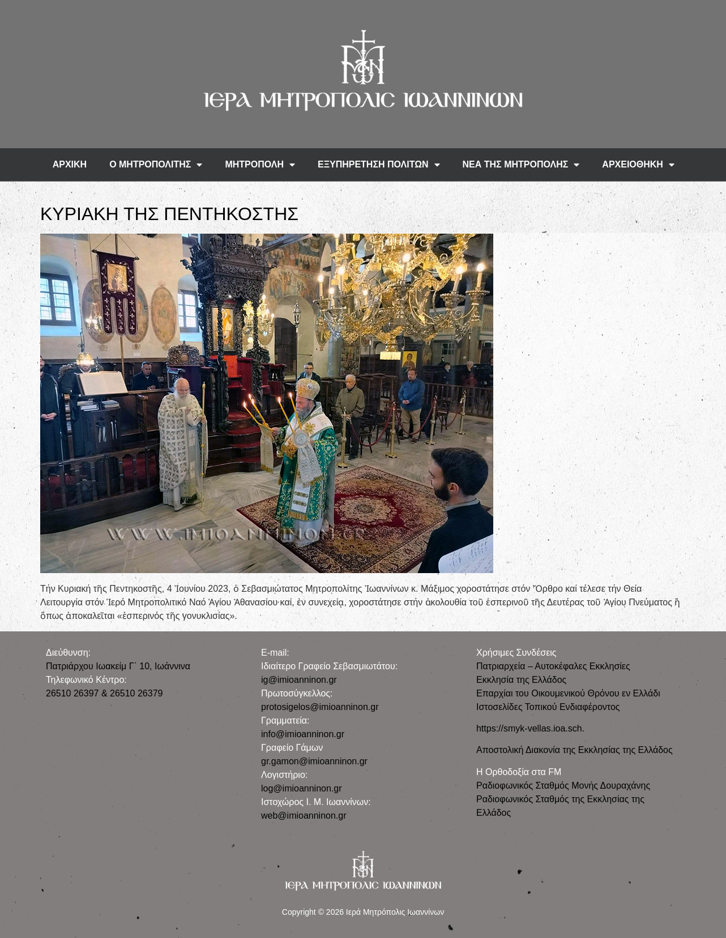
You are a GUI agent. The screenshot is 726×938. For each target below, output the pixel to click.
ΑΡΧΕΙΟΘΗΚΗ (638, 164)
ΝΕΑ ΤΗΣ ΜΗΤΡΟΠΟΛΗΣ (521, 164)
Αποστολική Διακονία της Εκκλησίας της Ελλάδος (574, 750)
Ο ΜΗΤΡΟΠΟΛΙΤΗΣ (155, 164)
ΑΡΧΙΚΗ (70, 164)
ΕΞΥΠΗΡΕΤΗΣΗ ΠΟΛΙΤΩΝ (379, 164)
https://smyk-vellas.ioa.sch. (530, 728)
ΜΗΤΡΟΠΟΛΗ (260, 164)
